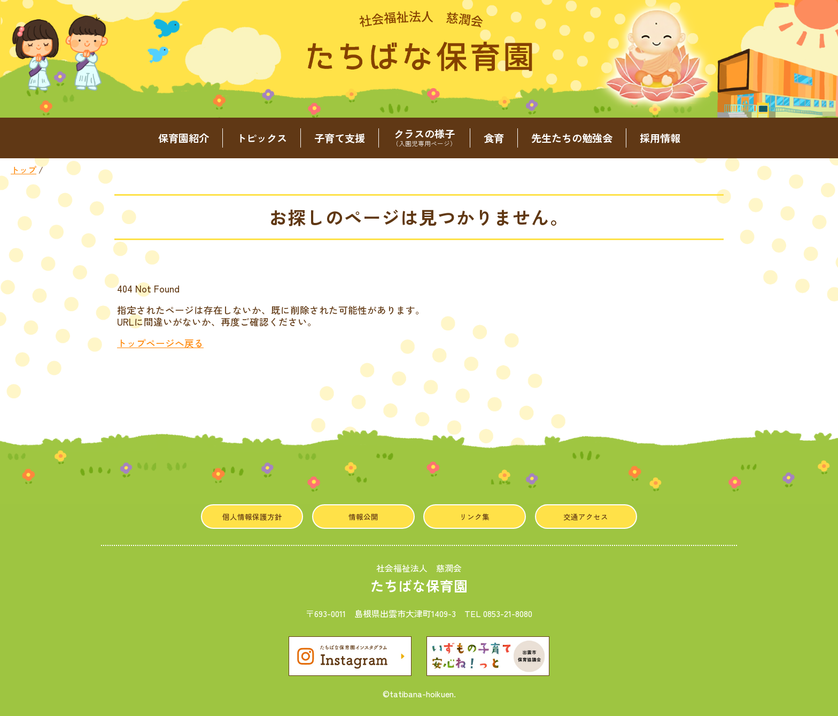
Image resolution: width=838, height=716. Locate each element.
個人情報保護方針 (252, 516)
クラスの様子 (424, 138)
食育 (494, 137)
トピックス (261, 137)
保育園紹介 (183, 137)
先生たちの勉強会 (571, 137)
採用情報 (660, 137)
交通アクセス (585, 516)
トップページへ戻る (160, 343)
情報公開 (363, 516)
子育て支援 (339, 137)
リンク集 (475, 516)
